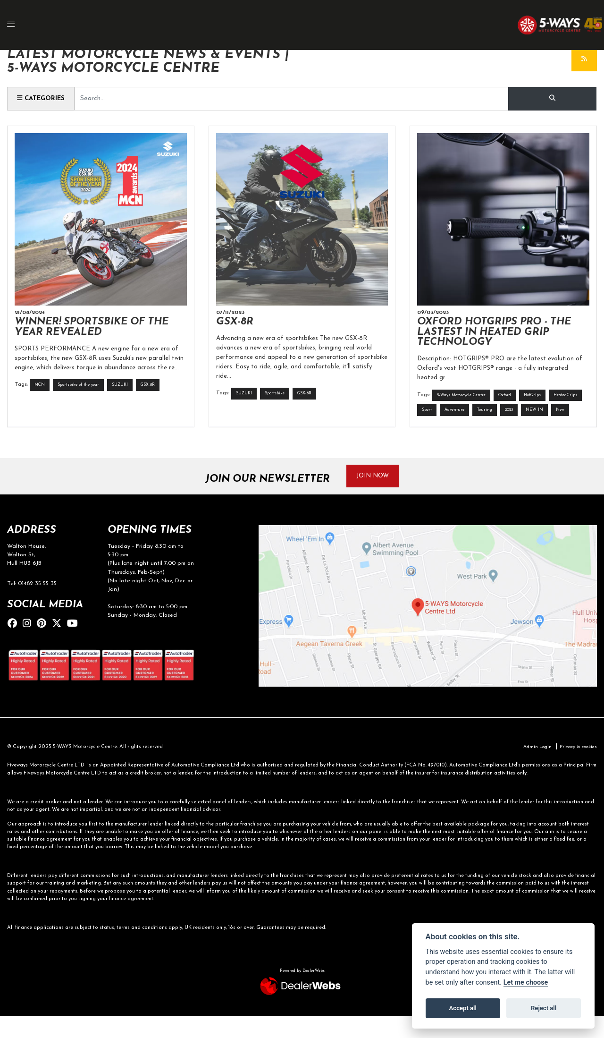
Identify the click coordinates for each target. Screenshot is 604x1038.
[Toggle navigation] (16, 25)
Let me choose (525, 982)
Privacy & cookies (576, 769)
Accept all (463, 1008)
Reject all (543, 1008)
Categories (43, 98)
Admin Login (531, 769)
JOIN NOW (376, 496)
